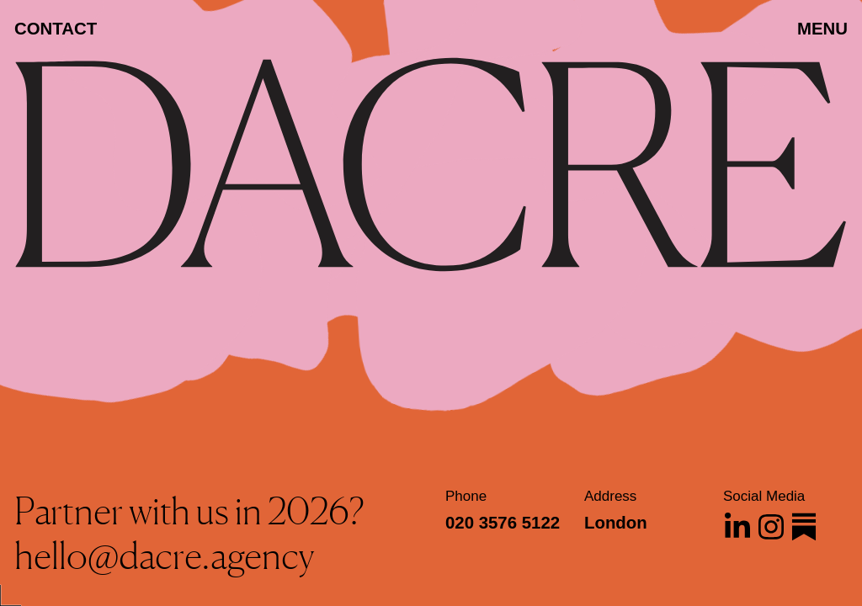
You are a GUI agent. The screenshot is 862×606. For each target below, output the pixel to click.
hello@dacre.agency (164, 555)
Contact (55, 28)
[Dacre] (431, 186)
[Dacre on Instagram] (771, 527)
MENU (822, 28)
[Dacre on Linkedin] (737, 527)
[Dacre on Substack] (804, 527)
